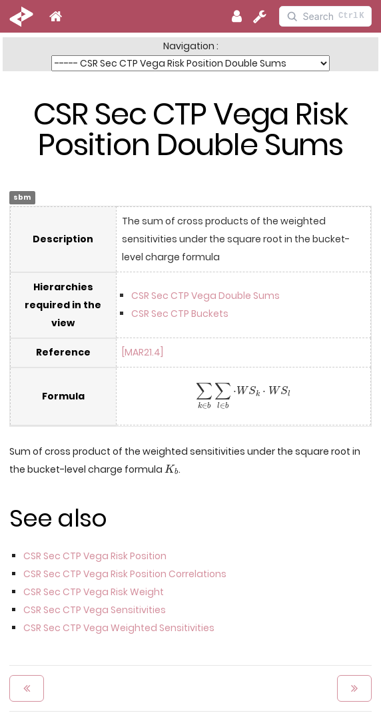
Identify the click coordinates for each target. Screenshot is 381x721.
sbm (22, 197)
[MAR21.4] (142, 352)
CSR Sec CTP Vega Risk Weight (93, 592)
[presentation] (243, 396)
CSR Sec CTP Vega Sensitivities (94, 609)
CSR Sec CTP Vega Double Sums (205, 295)
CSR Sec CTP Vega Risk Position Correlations (124, 574)
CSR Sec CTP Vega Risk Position (95, 556)
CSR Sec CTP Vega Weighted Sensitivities (118, 627)
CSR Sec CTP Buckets (179, 313)
